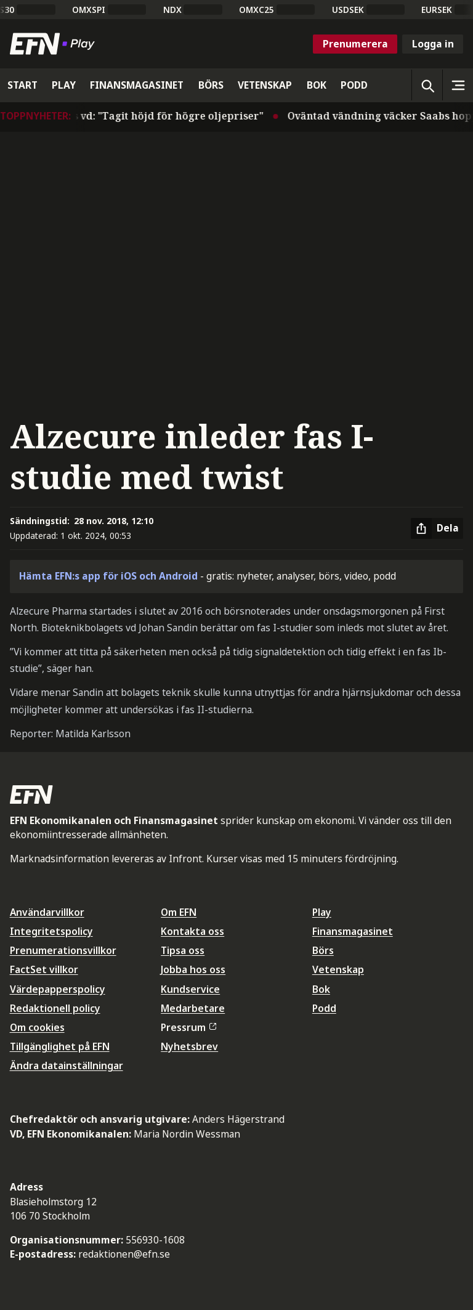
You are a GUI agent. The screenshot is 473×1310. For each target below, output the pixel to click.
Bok (321, 989)
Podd (324, 1008)
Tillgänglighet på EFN (60, 1046)
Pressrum (188, 1027)
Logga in (433, 44)
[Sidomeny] (457, 85)
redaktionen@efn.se (124, 1254)
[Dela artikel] (437, 528)
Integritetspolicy (51, 931)
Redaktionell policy (55, 1008)
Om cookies (37, 1027)
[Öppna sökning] (426, 85)
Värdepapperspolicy (57, 989)
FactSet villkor (44, 969)
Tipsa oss (182, 950)
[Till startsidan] (55, 43)
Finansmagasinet (352, 931)
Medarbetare (193, 1008)
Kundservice (190, 989)
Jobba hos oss (193, 969)
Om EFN (178, 912)
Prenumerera (355, 44)
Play (321, 912)
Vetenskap (338, 969)
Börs (323, 950)
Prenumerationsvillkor (63, 950)
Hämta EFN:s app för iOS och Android (108, 576)
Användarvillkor (47, 912)
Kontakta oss (192, 931)
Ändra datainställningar (66, 1065)
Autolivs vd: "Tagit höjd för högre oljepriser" (157, 116)
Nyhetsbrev (189, 1046)
